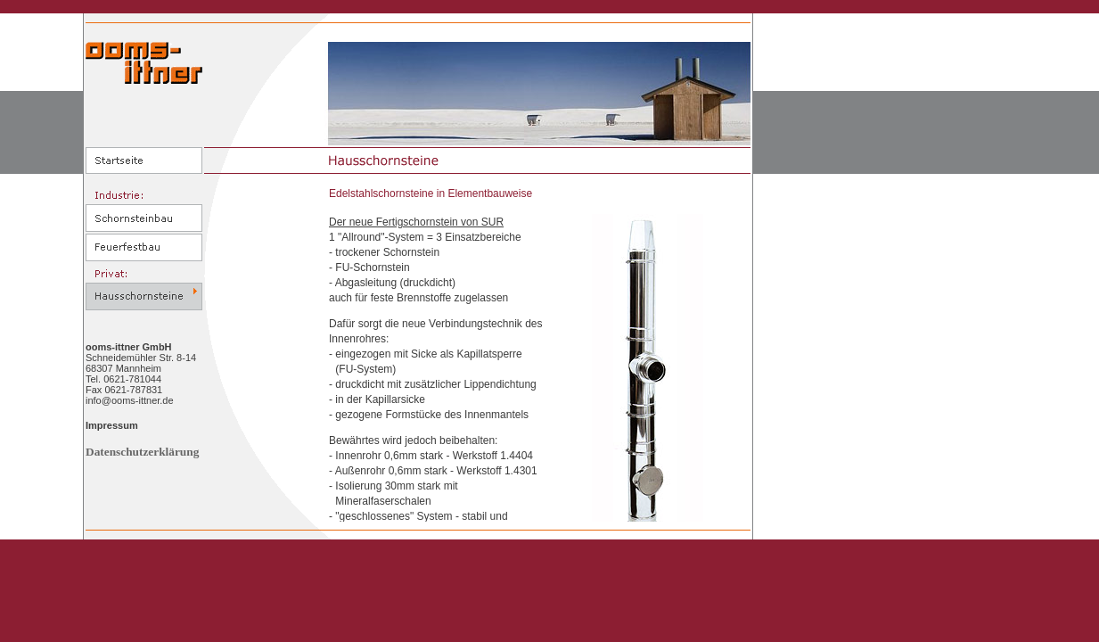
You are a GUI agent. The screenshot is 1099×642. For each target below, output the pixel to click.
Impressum (112, 425)
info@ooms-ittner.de (130, 400)
